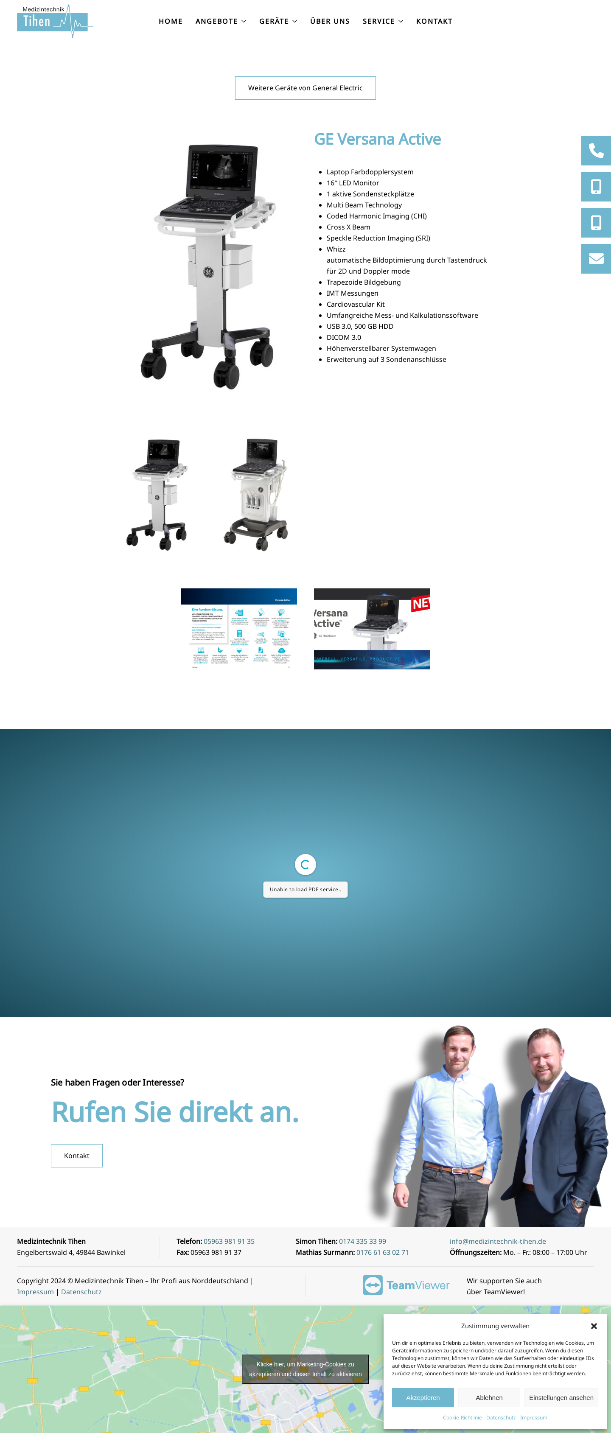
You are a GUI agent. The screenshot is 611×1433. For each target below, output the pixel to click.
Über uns (330, 21)
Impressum (533, 1417)
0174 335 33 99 (362, 1241)
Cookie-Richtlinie (462, 1417)
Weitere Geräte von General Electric (305, 87)
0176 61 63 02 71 (382, 1252)
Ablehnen (489, 1397)
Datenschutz (501, 1417)
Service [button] (383, 21)
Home (171, 21)
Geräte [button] (278, 21)
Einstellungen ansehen (561, 1397)
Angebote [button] (221, 21)
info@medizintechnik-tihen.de (498, 1241)
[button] (594, 1325)
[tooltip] (596, 150)
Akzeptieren (423, 1397)
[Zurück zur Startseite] (56, 21)
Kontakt (434, 21)
